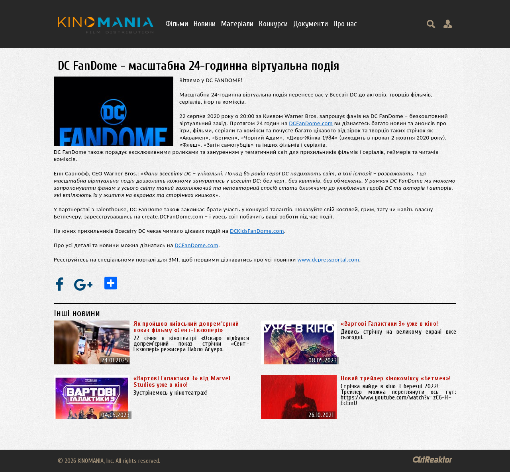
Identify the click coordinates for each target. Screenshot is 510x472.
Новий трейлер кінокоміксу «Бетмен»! (396, 378)
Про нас (345, 23)
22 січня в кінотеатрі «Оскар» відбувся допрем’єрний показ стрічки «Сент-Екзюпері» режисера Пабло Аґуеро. (191, 343)
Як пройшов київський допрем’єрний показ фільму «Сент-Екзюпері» (186, 327)
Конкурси (273, 23)
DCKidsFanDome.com (257, 230)
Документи (310, 23)
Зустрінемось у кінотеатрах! (170, 392)
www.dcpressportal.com (328, 259)
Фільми (176, 23)
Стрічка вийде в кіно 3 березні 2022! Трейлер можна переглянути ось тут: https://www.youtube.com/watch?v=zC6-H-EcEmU (398, 395)
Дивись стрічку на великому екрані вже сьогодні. (398, 334)
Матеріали (237, 23)
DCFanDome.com (311, 123)
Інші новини (77, 313)
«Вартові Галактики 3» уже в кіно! (389, 323)
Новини (205, 23)
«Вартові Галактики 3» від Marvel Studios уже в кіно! (181, 381)
